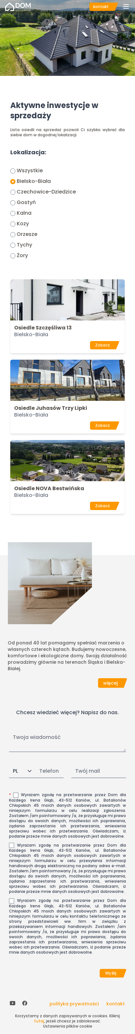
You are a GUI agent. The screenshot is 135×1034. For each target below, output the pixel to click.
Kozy (23, 223)
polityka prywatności (74, 1004)
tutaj (39, 1021)
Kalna (24, 213)
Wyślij (111, 973)
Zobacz (102, 345)
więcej (110, 683)
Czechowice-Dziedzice (46, 191)
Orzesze (27, 234)
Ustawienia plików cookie (67, 1026)
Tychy (24, 244)
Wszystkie (30, 170)
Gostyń (26, 202)
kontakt (101, 6)
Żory (22, 255)
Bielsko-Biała (34, 181)
